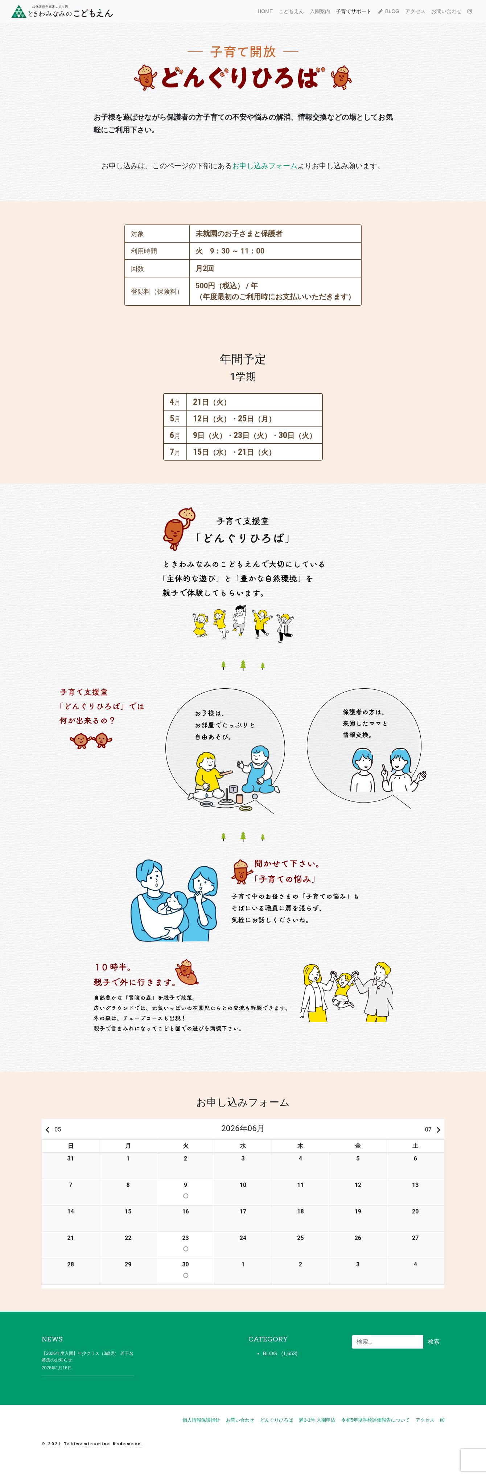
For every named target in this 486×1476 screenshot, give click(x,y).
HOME (265, 11)
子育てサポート (353, 11)
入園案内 (320, 11)
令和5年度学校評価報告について (375, 1420)
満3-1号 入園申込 (317, 1420)
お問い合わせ (446, 11)
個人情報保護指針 (201, 1420)
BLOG (388, 11)
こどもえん (291, 11)
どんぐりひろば (276, 1420)
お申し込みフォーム (264, 166)
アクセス (415, 11)
